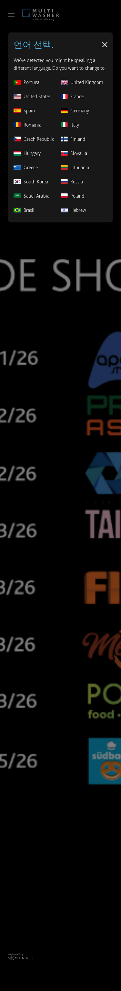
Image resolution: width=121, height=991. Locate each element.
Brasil (24, 210)
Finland (73, 139)
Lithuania (75, 167)
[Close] (105, 44)
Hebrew (73, 210)
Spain (24, 111)
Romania (27, 125)
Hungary (27, 153)
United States (32, 96)
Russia (72, 182)
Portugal (27, 82)
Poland (73, 196)
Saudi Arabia (31, 196)
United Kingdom (82, 82)
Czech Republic (34, 139)
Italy (70, 125)
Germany (75, 111)
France (72, 96)
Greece (26, 167)
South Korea (31, 182)
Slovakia (74, 153)
